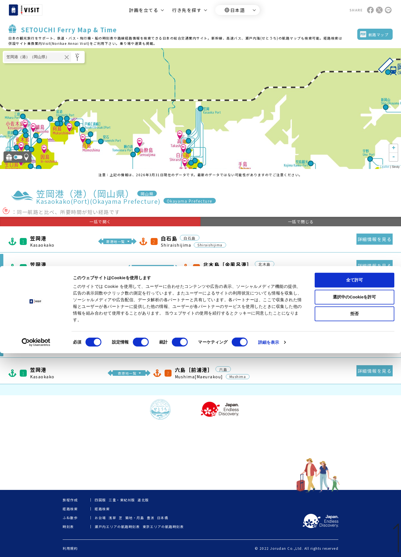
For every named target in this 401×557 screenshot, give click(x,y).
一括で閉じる (301, 221)
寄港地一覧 (115, 241)
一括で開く (100, 221)
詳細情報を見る (375, 239)
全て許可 (354, 483)
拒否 (354, 517)
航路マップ (378, 34)
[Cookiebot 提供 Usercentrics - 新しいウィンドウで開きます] (36, 546)
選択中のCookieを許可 (354, 500)
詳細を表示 (268, 546)
